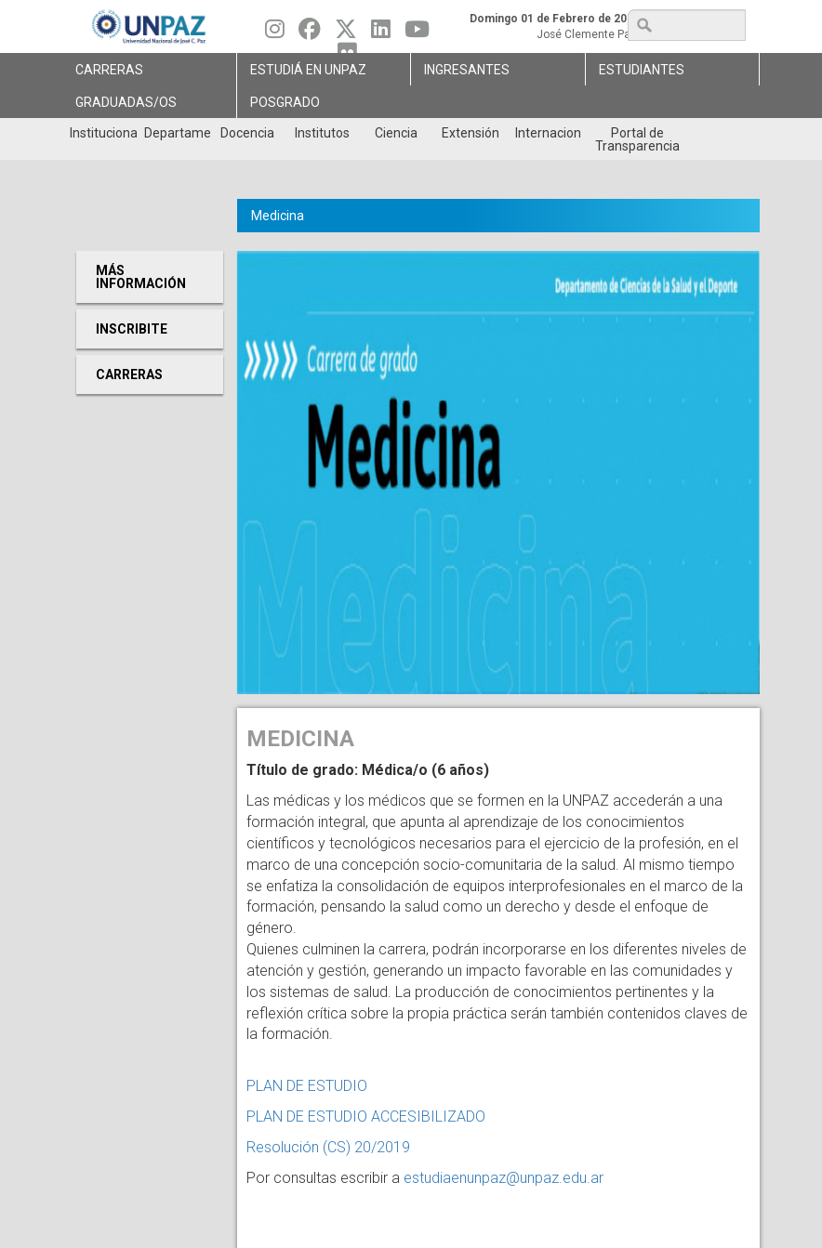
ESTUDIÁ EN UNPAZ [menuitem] (308, 69)
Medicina (277, 215)
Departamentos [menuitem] (177, 132)
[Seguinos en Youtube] (417, 33)
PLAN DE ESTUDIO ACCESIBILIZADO (365, 1116)
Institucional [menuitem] (103, 132)
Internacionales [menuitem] (548, 132)
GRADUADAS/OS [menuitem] (126, 102)
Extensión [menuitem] (470, 132)
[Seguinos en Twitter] (346, 33)
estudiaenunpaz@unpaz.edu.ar (503, 1178)
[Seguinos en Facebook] (309, 33)
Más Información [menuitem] (141, 277)
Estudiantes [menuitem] (641, 69)
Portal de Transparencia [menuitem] (637, 139)
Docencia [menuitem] (247, 132)
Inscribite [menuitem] (131, 329)
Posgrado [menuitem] (285, 102)
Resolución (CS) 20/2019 (328, 1147)
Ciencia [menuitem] (396, 132)
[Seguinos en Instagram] (275, 33)
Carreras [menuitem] (109, 69)
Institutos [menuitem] (322, 132)
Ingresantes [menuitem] (467, 69)
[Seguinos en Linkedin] (381, 33)
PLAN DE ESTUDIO (306, 1086)
